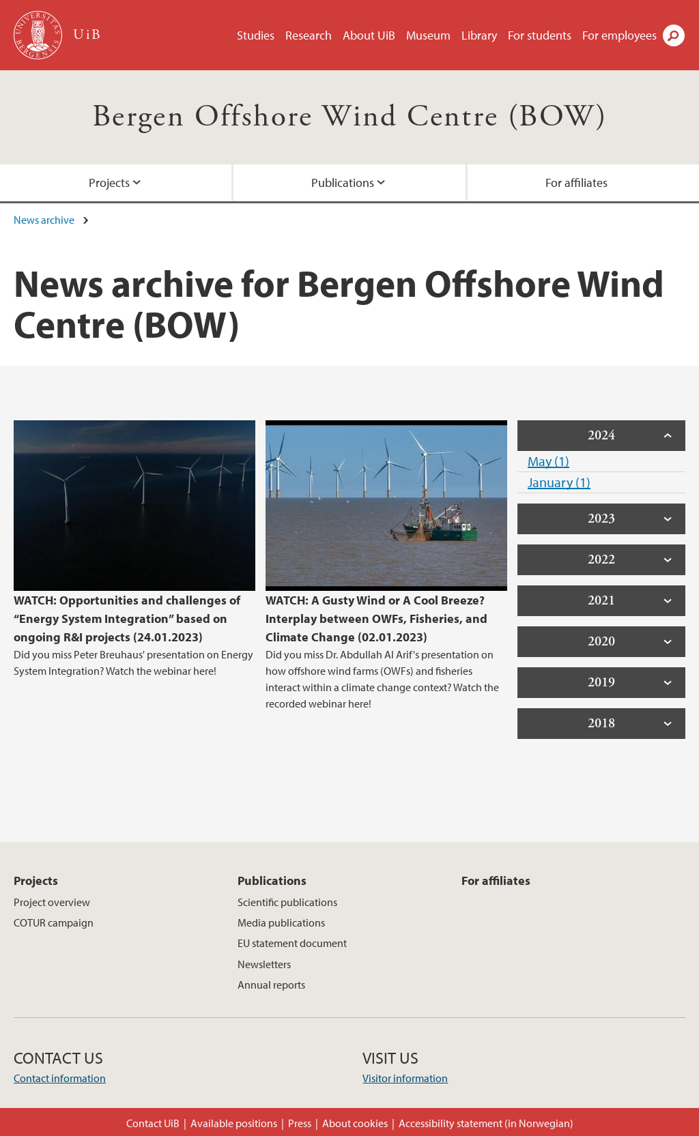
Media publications (281, 922)
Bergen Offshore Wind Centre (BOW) (349, 117)
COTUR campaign (54, 922)
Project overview (52, 902)
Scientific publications (287, 902)
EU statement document (292, 943)
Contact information (60, 1078)
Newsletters (264, 964)
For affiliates (576, 182)
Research (308, 35)
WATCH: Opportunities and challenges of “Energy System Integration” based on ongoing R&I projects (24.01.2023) (127, 618)
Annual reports (271, 984)
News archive (44, 220)
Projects (109, 182)
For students (539, 35)
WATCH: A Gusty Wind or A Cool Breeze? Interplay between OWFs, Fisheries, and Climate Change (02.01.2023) (376, 618)
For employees (619, 35)
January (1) (559, 482)
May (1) (548, 460)
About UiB (369, 35)
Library (479, 35)
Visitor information (405, 1078)
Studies (255, 35)
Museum (428, 35)
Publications (342, 182)
